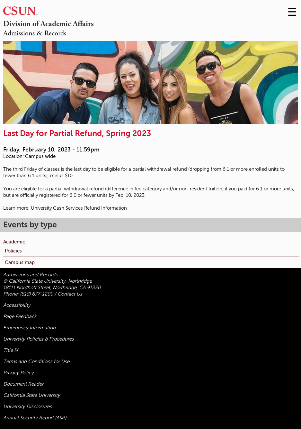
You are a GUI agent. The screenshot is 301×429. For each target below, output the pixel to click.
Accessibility (17, 305)
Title (10, 350)
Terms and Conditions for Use (36, 361)
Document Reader (23, 384)
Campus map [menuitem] (20, 262)
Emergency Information (29, 327)
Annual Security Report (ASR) (34, 417)
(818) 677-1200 (36, 294)
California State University (31, 395)
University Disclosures (27, 406)
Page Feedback (20, 316)
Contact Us (70, 294)
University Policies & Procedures (38, 339)
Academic (14, 241)
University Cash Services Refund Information (79, 208)
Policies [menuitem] (13, 250)
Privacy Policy (18, 372)
